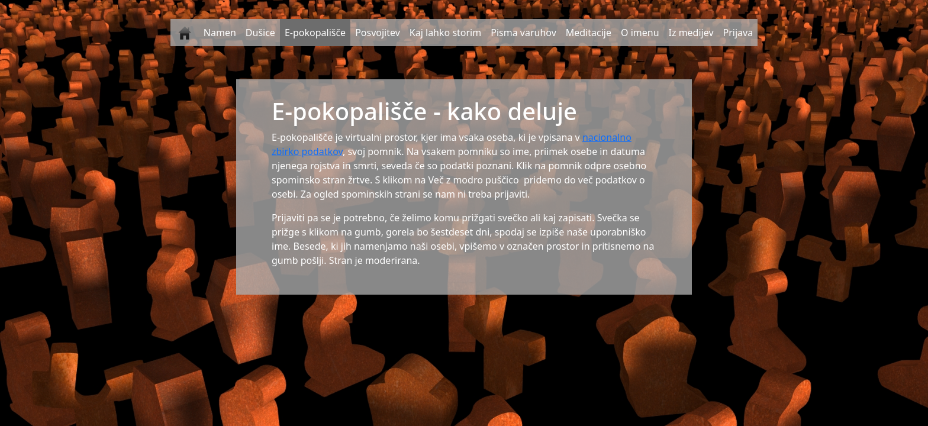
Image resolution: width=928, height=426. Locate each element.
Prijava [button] (738, 32)
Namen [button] (220, 32)
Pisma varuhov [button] (523, 32)
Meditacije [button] (588, 32)
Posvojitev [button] (377, 32)
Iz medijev (691, 32)
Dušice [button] (260, 32)
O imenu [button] (640, 32)
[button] (184, 32)
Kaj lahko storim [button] (445, 32)
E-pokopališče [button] (315, 32)
